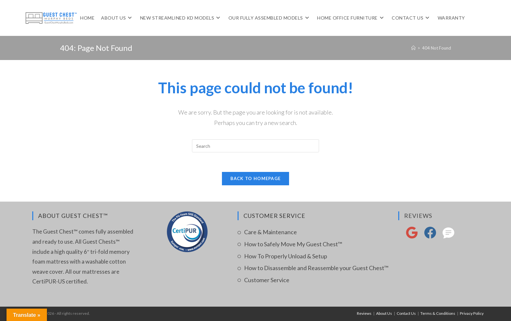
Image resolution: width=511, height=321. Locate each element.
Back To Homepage (255, 178)
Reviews (418, 215)
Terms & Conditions (437, 313)
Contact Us (406, 313)
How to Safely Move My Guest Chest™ (293, 244)
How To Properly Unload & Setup (285, 256)
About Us (384, 313)
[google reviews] (412, 236)
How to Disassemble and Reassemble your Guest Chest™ (316, 267)
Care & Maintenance (270, 232)
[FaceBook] (430, 236)
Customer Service (266, 279)
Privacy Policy (472, 313)
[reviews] (448, 236)
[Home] (413, 48)
